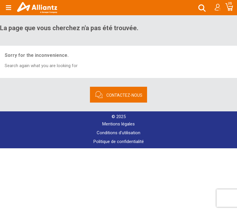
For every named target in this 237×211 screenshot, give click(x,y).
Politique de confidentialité (118, 141)
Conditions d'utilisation (118, 132)
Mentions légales (118, 124)
